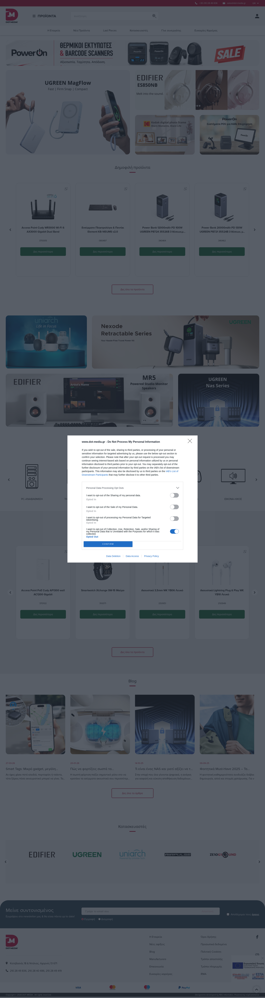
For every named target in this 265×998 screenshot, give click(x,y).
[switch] (174, 495)
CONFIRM (108, 544)
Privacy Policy (151, 556)
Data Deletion (113, 556)
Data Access (132, 556)
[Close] (191, 442)
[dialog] (132, 499)
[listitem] (132, 488)
